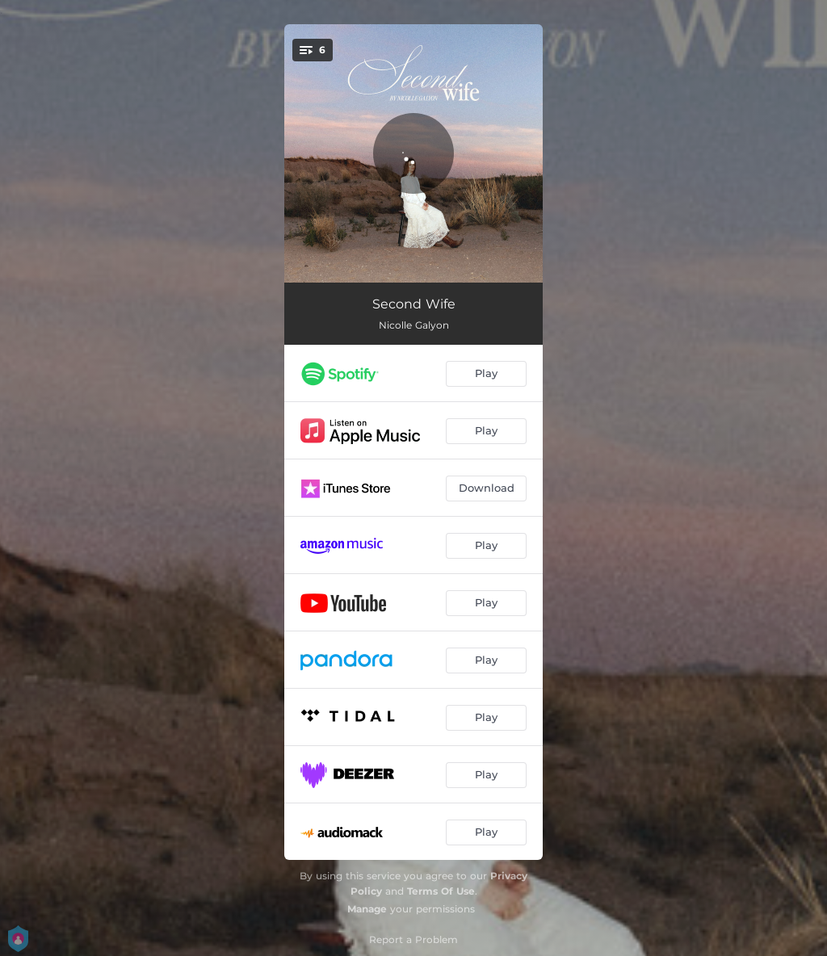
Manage (367, 909)
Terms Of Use (441, 891)
